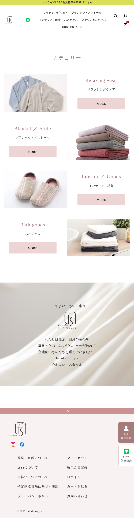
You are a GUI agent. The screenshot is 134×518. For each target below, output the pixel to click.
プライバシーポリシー (34, 496)
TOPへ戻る (67, 411)
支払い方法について (32, 477)
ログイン (74, 477)
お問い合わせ (77, 496)
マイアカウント (79, 458)
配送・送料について (32, 458)
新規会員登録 (77, 467)
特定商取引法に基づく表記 (38, 486)
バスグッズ (71, 20)
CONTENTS (70, 27)
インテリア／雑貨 (50, 20)
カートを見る (77, 486)
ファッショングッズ (93, 20)
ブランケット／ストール (87, 12)
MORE (101, 103)
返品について (27, 467)
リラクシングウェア (55, 12)
